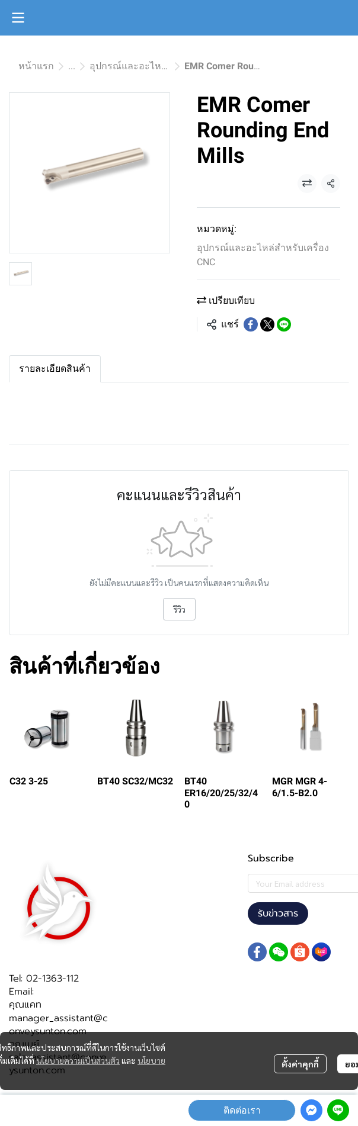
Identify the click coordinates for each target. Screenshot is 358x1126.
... (71, 66)
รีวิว (179, 609)
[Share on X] (267, 324)
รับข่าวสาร (278, 913)
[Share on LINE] (284, 324)
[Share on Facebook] (251, 324)
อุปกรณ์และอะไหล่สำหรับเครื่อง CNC (166, 66)
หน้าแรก (36, 66)
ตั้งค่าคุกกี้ (300, 1064)
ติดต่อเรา (242, 1110)
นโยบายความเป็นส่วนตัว (78, 1060)
